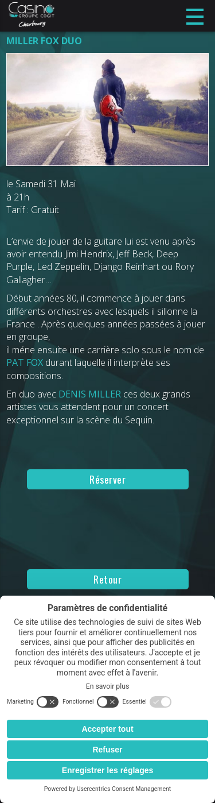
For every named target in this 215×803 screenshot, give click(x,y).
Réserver (107, 479)
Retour (107, 579)
